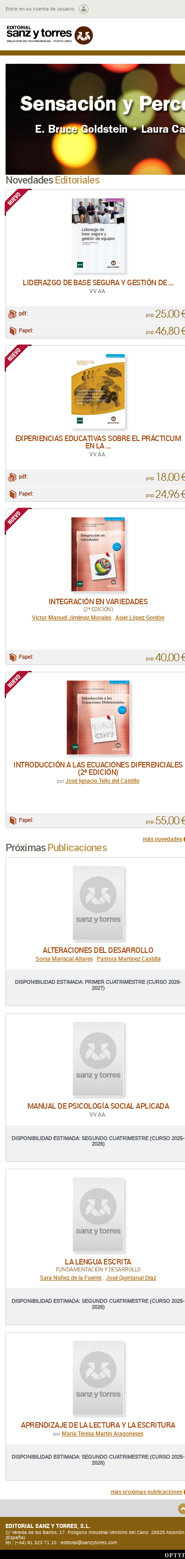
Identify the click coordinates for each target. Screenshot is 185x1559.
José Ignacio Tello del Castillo (102, 780)
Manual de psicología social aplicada (98, 1106)
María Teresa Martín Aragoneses (102, 1433)
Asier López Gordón (140, 617)
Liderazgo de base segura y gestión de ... (98, 282)
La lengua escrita (98, 1262)
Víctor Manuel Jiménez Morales (71, 617)
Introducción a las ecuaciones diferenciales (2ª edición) (97, 768)
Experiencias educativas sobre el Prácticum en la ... (98, 442)
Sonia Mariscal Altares (64, 958)
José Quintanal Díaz (131, 1277)
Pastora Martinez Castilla (129, 958)
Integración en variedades (98, 601)
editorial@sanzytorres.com (89, 1542)
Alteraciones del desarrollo (98, 950)
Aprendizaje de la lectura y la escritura (98, 1425)
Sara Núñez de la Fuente (71, 1277)
